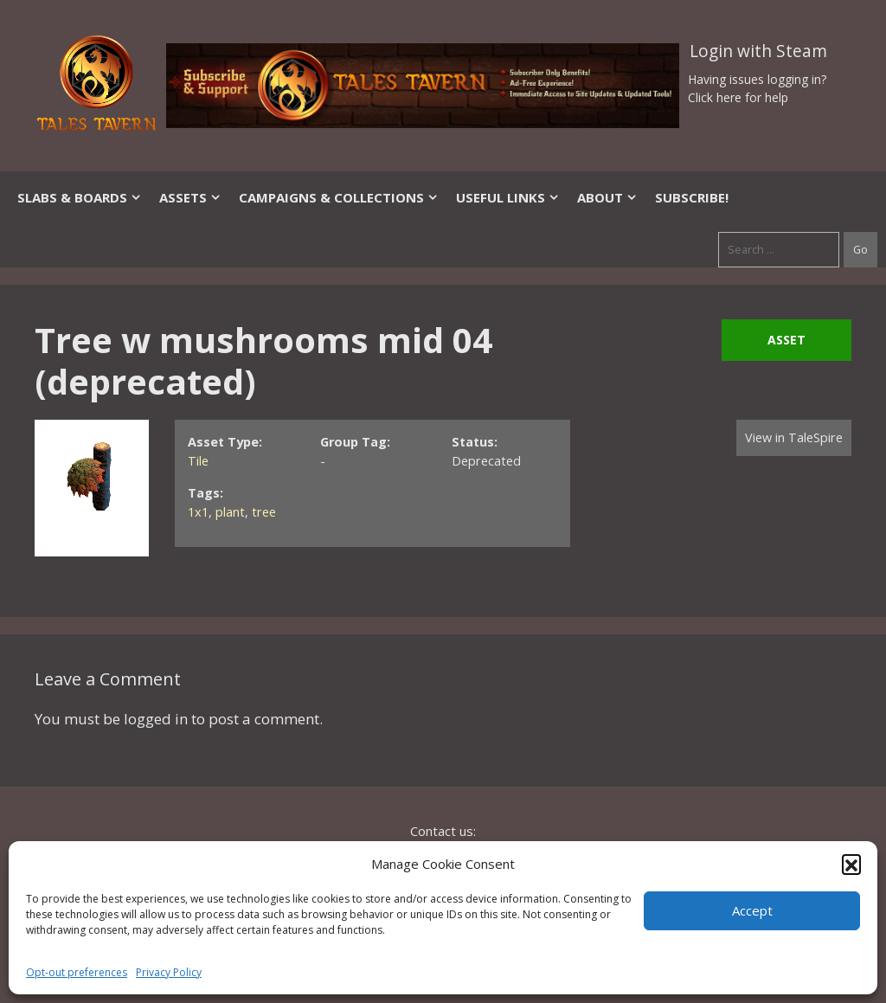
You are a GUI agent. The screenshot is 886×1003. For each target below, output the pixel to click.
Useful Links (508, 197)
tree (264, 512)
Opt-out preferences (76, 972)
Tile (198, 461)
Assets (190, 197)
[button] (851, 863)
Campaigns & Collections (339, 197)
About (607, 197)
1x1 (198, 512)
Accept (752, 910)
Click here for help (738, 97)
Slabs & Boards (79, 197)
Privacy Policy (169, 972)
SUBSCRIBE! (692, 197)
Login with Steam (758, 51)
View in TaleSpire (794, 437)
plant (230, 512)
